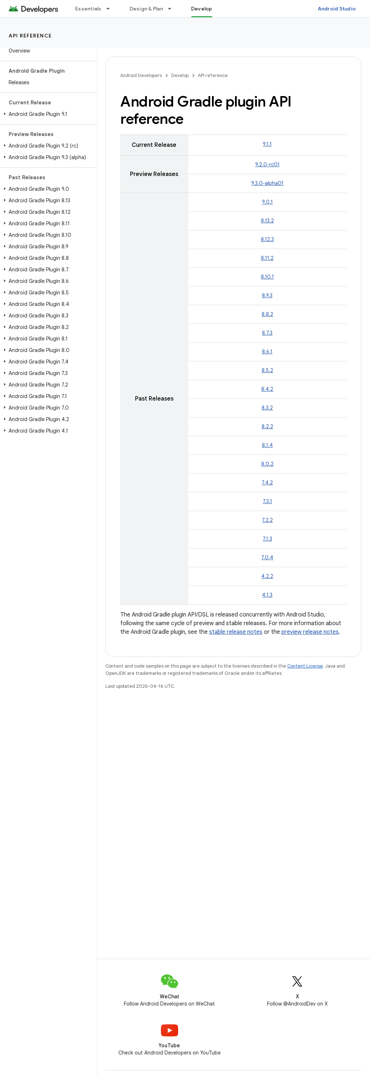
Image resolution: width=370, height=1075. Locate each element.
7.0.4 (267, 557)
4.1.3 (267, 595)
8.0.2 (267, 464)
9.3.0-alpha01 (267, 183)
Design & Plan (146, 8)
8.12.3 (267, 239)
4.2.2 (267, 576)
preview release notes (310, 632)
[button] (47, 114)
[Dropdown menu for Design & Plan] (172, 8)
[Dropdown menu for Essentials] (111, 8)
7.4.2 (267, 482)
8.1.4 (267, 445)
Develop (180, 75)
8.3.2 (267, 408)
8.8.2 (267, 314)
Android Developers (141, 75)
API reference (30, 35)
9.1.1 (267, 144)
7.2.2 (267, 520)
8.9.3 (267, 295)
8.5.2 (267, 370)
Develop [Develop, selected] (201, 8)
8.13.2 (267, 220)
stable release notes (235, 632)
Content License (305, 666)
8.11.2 (267, 258)
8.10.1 (267, 277)
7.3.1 (267, 501)
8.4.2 (267, 389)
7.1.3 (267, 539)
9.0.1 (267, 202)
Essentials (88, 8)
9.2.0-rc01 (267, 164)
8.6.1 (267, 351)
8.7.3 (267, 333)
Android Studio (337, 8)
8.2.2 (267, 426)
